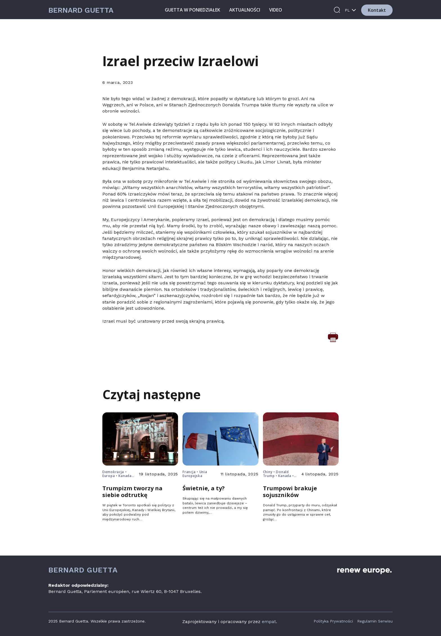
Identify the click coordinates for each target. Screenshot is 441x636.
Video (275, 10)
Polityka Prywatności (333, 621)
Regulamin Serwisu (375, 621)
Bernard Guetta (80, 10)
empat (269, 621)
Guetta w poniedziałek (192, 10)
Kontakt (377, 10)
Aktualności (244, 10)
